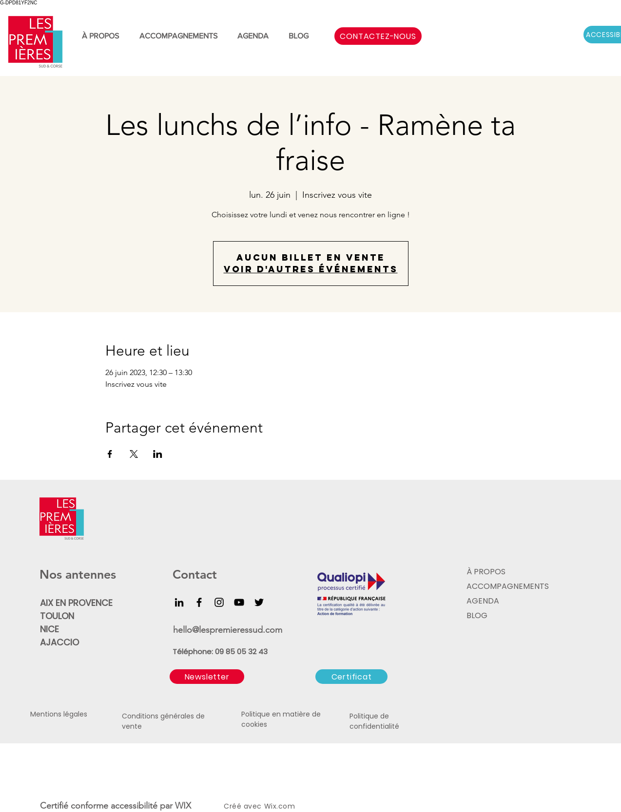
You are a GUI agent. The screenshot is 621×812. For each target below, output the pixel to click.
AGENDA (482, 600)
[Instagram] (219, 602)
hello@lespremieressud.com (227, 629)
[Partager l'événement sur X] (133, 454)
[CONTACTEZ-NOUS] (378, 36)
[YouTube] (239, 602)
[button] (207, 676)
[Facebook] (199, 602)
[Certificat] (351, 676)
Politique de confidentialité (374, 721)
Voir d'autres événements (311, 269)
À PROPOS (485, 571)
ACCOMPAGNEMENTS (506, 586)
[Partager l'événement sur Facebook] (110, 454)
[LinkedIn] (179, 602)
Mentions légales (58, 714)
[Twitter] (259, 602)
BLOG (476, 615)
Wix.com (279, 806)
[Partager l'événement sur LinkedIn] (157, 454)
